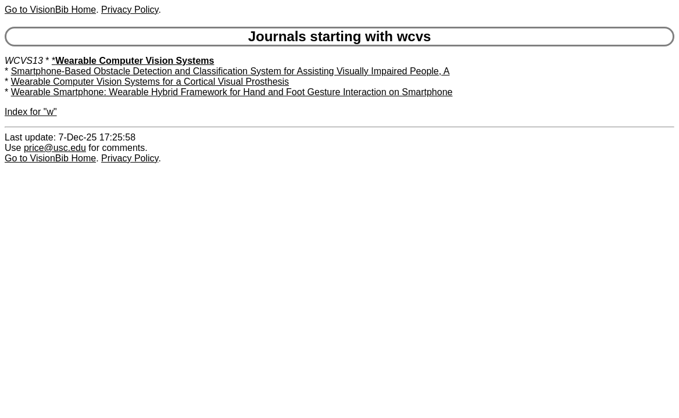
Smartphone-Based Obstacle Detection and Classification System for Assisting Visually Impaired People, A (230, 71)
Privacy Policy (129, 10)
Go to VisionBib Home (50, 10)
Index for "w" (31, 112)
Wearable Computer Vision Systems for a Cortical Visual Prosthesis (150, 82)
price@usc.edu (55, 148)
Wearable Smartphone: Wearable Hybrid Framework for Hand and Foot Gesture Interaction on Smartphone (232, 92)
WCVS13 (24, 61)
